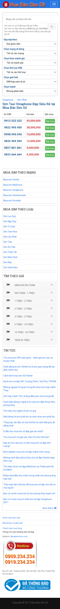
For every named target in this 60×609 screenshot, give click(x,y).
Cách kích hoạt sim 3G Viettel (17, 375)
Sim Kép (7, 262)
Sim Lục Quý (9, 216)
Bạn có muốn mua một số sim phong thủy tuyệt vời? (29, 493)
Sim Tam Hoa (10, 231)
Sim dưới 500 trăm (20, 284)
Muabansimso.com (19, 536)
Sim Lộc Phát (10, 236)
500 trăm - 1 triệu (20, 292)
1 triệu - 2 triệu (19, 300)
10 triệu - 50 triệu (20, 332)
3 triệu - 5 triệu (19, 316)
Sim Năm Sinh (10, 257)
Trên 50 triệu (18, 339)
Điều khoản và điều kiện (12, 523)
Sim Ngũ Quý (9, 221)
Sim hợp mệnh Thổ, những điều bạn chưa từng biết (28, 396)
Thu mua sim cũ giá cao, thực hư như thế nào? (26, 437)
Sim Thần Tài (10, 252)
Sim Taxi (7, 242)
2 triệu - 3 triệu (19, 308)
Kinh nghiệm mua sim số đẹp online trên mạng (26, 452)
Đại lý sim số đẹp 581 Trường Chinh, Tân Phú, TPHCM (29, 381)
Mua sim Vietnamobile (14, 195)
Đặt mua (50, 121)
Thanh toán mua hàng (12, 528)
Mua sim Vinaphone (13, 190)
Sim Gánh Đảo (10, 267)
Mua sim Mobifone (12, 185)
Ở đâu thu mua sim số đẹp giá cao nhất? (23, 431)
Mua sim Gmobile (12, 200)
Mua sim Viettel (11, 179)
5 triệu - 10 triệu (19, 324)
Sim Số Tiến (9, 247)
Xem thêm (50, 508)
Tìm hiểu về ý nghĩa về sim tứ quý (19, 411)
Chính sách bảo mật (11, 518)
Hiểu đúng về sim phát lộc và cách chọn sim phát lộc (29, 416)
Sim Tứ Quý (9, 226)
